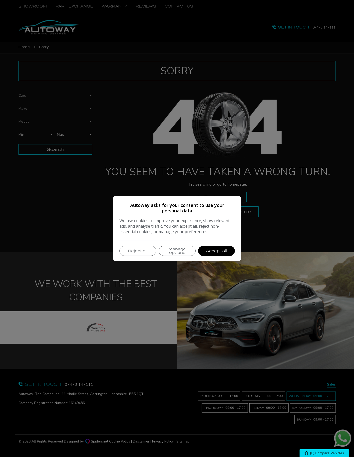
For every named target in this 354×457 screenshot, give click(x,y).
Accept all (216, 250)
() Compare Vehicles (324, 453)
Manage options (177, 251)
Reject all (137, 250)
